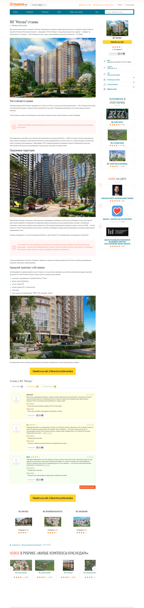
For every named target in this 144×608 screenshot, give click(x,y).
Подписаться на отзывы (113, 79)
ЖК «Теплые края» (117, 143)
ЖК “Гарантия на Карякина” (117, 164)
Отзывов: (35, 5)
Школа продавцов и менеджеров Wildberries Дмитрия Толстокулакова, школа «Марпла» (117, 242)
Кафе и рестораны (76, 12)
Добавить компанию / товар (105, 5)
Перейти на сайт (53, 371)
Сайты (59, 12)
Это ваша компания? (112, 84)
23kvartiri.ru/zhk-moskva (113, 75)
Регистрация (129, 5)
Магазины (45, 12)
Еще (97, 12)
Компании (30, 12)
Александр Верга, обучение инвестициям (117, 198)
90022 (40, 5)
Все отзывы (18, 386)
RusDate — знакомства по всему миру (117, 219)
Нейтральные (32, 386)
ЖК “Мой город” (117, 122)
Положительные (49, 386)
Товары (15, 12)
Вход (119, 5)
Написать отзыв (85, 5)
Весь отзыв (48, 433)
